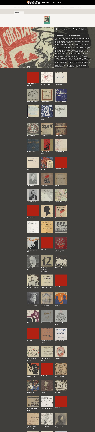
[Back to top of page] (60, 421)
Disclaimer (44, 429)
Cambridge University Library (22, 7)
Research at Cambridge (55, 2)
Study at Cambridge (32, 2)
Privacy (49, 429)
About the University (43, 2)
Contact (39, 429)
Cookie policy (54, 429)
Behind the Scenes (75, 7)
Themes (17, 12)
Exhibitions (64, 7)
